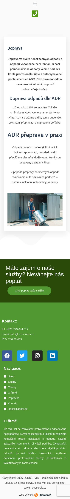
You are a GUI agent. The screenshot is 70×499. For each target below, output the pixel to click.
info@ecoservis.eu (22, 334)
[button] (35, 4)
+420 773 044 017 (17, 329)
